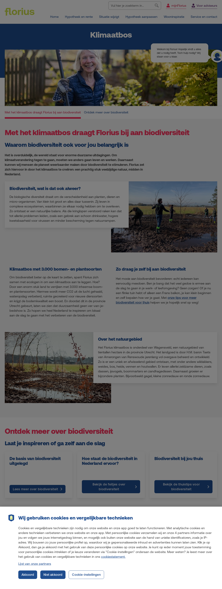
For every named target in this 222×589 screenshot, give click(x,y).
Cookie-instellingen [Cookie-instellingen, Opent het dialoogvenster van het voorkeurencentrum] (86, 577)
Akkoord (27, 577)
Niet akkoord (52, 577)
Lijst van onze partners (34, 566)
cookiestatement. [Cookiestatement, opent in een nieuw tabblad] (113, 559)
